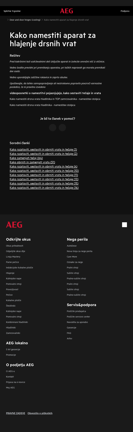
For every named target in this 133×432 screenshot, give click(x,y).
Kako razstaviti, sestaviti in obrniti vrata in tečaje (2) (43, 153)
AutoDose (72, 245)
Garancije (71, 327)
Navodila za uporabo (77, 321)
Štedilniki (10, 305)
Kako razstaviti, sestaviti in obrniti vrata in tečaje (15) (44, 183)
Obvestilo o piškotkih (40, 413)
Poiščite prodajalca (76, 311)
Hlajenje (10, 272)
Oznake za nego (75, 261)
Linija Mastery (13, 256)
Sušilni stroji (73, 272)
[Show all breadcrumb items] (5, 19)
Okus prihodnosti (14, 245)
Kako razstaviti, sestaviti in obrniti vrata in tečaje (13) (44, 179)
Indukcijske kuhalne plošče (19, 267)
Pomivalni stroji (14, 283)
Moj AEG (10, 387)
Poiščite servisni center (78, 316)
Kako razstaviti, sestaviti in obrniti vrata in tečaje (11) (44, 175)
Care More (72, 256)
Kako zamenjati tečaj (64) (26, 158)
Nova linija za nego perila (79, 251)
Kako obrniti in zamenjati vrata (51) (32, 162)
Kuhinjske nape (13, 278)
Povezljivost (12, 289)
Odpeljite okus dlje (15, 251)
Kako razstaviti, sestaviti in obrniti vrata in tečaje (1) (43, 149)
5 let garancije (13, 349)
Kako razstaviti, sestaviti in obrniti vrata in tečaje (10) (44, 170)
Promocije (11, 354)
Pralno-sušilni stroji (76, 278)
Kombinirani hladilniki (17, 321)
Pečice (9, 294)
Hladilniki (11, 327)
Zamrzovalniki (13, 332)
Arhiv (69, 338)
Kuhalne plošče (13, 300)
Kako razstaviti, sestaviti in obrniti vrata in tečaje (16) (44, 187)
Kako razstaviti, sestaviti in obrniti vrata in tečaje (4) (43, 166)
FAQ (69, 332)
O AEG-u (10, 371)
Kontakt (10, 376)
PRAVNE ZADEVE (15, 413)
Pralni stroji (72, 267)
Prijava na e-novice (15, 381)
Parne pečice (12, 261)
